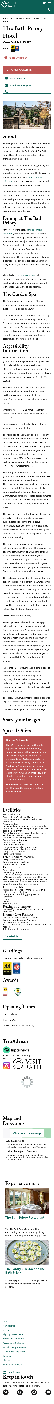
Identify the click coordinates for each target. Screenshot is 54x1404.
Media (6, 1330)
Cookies (7, 1355)
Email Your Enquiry (21, 85)
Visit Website (17, 78)
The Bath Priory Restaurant (24, 1217)
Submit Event (13, 1372)
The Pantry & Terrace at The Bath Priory (25, 1270)
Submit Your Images (12, 1364)
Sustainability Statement (15, 1347)
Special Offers (17, 730)
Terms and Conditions (13, 1338)
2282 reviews (9, 1058)
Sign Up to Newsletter (13, 1334)
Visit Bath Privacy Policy (14, 1351)
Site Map (7, 1360)
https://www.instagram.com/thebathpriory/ (7, 1066)
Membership (9, 1325)
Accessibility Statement (14, 1342)
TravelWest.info (38, 1146)
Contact (6, 1321)
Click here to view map (27, 1133)
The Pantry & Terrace (26, 275)
